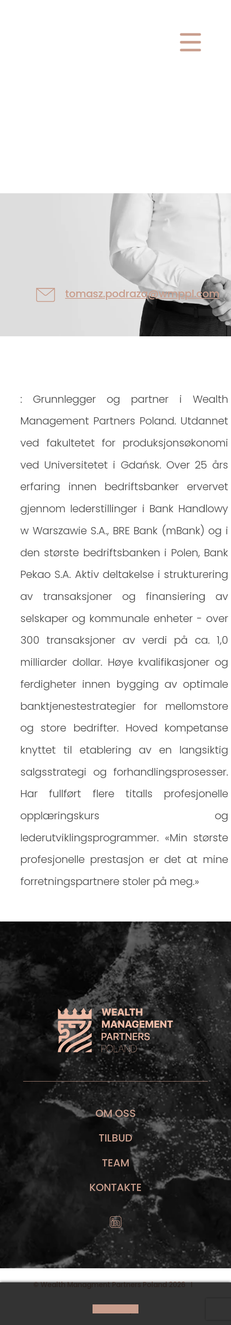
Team (115, 1163)
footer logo (116, 1030)
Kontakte (115, 1187)
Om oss (115, 1113)
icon (115, 1225)
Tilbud (115, 1138)
